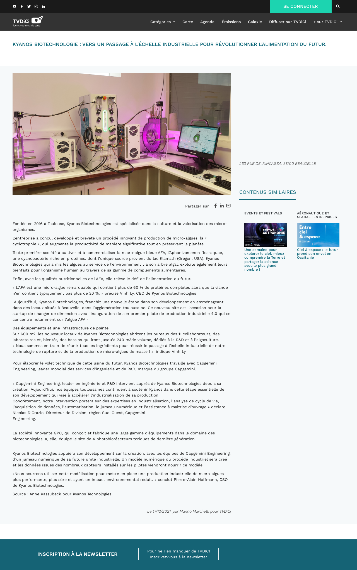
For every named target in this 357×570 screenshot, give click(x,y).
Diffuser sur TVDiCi (287, 21)
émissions (231, 21)
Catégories (161, 21)
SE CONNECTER (300, 6)
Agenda (207, 21)
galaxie (255, 21)
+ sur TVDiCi (326, 21)
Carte (187, 21)
